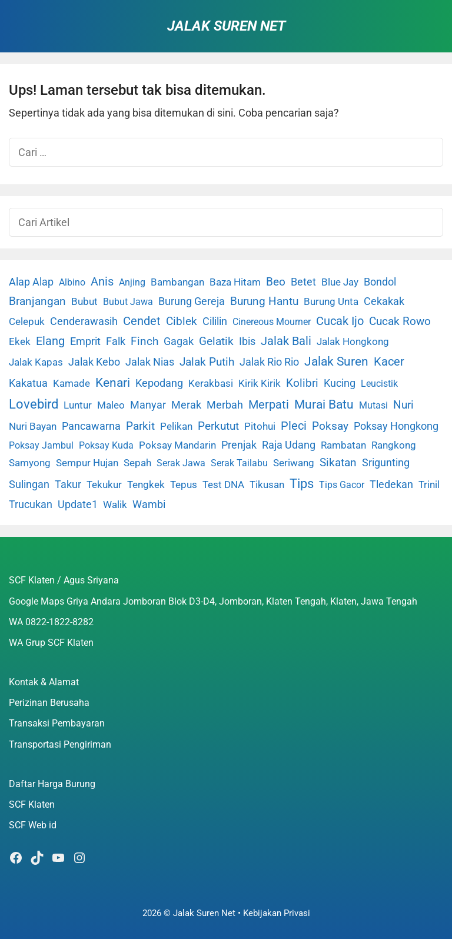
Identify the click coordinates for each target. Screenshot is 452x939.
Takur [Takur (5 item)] (68, 484)
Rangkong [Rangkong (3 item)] (393, 445)
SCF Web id (32, 825)
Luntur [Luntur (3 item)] (78, 405)
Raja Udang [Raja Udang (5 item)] (288, 445)
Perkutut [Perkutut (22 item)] (218, 426)
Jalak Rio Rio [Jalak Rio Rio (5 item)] (269, 362)
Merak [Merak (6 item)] (186, 405)
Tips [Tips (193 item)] (302, 483)
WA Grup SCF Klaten (51, 642)
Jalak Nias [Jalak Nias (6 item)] (149, 362)
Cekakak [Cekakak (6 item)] (384, 301)
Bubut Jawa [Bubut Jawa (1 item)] (128, 301)
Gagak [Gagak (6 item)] (179, 341)
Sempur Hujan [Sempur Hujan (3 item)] (87, 463)
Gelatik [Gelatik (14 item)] (216, 341)
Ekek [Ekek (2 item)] (20, 341)
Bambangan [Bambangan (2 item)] (177, 282)
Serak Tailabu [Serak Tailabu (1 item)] (239, 463)
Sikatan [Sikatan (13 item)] (338, 462)
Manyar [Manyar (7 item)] (148, 405)
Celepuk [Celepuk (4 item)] (27, 321)
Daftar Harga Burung (52, 783)
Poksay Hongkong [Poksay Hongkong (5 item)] (396, 426)
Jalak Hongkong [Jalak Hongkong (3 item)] (353, 341)
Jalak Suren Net (226, 26)
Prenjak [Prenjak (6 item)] (239, 445)
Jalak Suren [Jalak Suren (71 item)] (336, 361)
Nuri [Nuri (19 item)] (403, 405)
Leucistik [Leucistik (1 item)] (379, 383)
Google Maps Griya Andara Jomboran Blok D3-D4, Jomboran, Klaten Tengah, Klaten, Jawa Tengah (213, 601)
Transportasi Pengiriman (60, 744)
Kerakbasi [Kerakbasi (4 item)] (210, 383)
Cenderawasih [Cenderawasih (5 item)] (84, 321)
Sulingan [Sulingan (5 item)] (29, 484)
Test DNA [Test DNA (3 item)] (223, 484)
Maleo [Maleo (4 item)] (111, 405)
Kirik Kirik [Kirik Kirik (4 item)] (259, 383)
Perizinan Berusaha (49, 702)
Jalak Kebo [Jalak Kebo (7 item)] (94, 362)
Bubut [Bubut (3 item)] (84, 301)
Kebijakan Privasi (276, 913)
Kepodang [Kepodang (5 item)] (159, 383)
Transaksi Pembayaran (57, 723)
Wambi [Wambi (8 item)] (148, 504)
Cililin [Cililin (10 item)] (214, 321)
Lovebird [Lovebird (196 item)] (33, 404)
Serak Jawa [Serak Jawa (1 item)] (181, 463)
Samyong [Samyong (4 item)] (30, 463)
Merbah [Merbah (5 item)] (225, 405)
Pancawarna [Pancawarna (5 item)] (91, 426)
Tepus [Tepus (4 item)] (183, 484)
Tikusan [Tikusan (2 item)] (267, 484)
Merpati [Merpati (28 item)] (268, 405)
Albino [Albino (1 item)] (72, 282)
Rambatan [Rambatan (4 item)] (343, 445)
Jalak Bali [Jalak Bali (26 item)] (286, 341)
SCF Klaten (32, 804)
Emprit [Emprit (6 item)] (85, 341)
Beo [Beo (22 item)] (275, 281)
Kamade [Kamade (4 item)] (71, 383)
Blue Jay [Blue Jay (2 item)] (339, 282)
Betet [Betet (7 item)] (303, 282)
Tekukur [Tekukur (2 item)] (104, 484)
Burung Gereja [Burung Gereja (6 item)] (191, 301)
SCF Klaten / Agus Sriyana (64, 580)
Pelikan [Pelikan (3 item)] (176, 426)
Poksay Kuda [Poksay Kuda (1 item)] (106, 445)
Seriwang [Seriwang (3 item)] (293, 463)
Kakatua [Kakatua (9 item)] (28, 383)
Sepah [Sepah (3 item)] (137, 463)
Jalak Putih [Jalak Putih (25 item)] (207, 362)
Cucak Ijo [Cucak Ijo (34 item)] (340, 321)
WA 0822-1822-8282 (51, 622)
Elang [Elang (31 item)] (50, 341)
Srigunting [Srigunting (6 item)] (386, 463)
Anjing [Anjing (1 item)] (132, 282)
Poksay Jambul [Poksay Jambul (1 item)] (41, 445)
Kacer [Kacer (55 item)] (389, 361)
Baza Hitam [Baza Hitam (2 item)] (235, 282)
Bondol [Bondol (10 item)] (380, 282)
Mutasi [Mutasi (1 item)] (373, 405)
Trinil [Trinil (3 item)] (429, 484)
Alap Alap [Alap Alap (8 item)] (31, 282)
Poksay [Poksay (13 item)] (330, 426)
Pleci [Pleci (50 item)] (294, 426)
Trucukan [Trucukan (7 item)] (30, 504)
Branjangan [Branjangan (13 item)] (37, 301)
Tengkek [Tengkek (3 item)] (146, 484)
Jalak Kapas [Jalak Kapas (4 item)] (36, 362)
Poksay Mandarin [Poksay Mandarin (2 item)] (177, 445)
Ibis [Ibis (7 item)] (247, 341)
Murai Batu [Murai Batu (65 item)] (324, 404)
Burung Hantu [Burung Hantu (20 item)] (264, 301)
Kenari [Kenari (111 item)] (112, 382)
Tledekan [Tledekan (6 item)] (391, 484)
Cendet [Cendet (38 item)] (142, 321)
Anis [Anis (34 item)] (102, 281)
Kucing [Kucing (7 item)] (339, 383)
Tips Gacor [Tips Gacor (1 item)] (341, 484)
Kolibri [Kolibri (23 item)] (302, 383)
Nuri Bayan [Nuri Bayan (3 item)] (32, 426)
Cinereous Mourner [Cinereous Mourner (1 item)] (271, 321)
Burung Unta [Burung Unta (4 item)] (331, 301)
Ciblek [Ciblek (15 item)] (181, 321)
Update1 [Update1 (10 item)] (78, 504)
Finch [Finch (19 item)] (144, 341)
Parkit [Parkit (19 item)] (140, 426)
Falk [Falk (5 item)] (115, 341)
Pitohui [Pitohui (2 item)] (259, 426)
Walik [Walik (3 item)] (115, 504)
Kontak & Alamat (44, 682)
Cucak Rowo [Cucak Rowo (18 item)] (400, 321)
